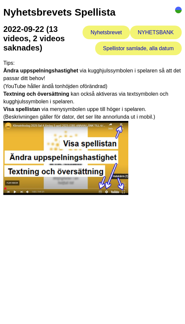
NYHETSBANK (156, 32)
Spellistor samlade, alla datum (138, 48)
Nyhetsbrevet (106, 32)
